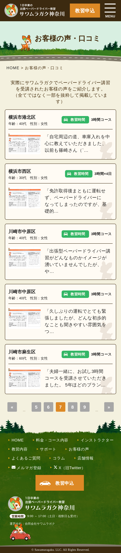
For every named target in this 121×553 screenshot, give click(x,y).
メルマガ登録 (26, 467)
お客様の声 (79, 449)
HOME (18, 440)
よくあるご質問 (26, 458)
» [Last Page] (109, 407)
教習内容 (20, 449)
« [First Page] (12, 407)
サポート (48, 449)
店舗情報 (85, 458)
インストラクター (97, 440)
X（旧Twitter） (70, 467)
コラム (59, 458)
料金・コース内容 (52, 440)
